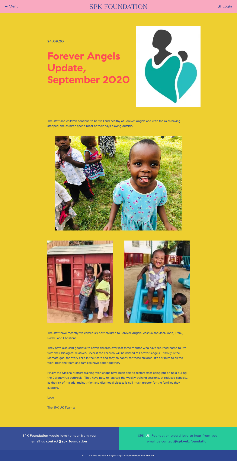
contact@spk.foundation (66, 441)
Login (227, 6)
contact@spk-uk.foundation (185, 441)
